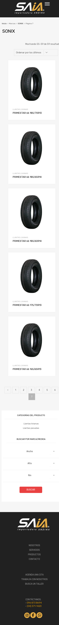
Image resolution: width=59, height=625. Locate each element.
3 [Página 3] (31, 390)
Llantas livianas (20, 109)
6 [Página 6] (55, 390)
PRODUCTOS (34, 554)
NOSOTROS (34, 545)
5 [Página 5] (47, 390)
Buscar (31, 489)
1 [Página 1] (15, 390)
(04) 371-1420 (34, 606)
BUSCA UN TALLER (34, 584)
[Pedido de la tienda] (36, 52)
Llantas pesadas (31, 428)
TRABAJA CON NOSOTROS (34, 579)
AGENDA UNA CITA (34, 574)
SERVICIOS (34, 550)
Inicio (4, 23)
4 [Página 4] (39, 390)
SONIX (20, 23)
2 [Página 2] (23, 390)
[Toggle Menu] (47, 4)
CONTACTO (34, 559)
